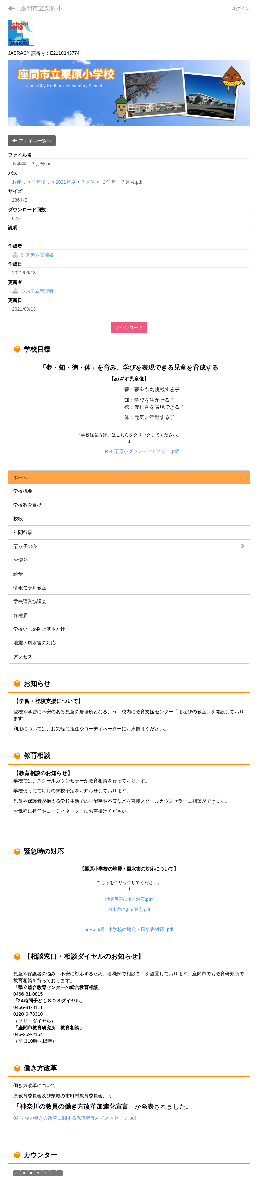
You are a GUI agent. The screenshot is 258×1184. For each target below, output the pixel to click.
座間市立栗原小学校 (47, 8)
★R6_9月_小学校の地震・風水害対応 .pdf (129, 929)
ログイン (240, 8)
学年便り (41, 182)
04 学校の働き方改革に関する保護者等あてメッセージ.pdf (74, 1118)
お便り (19, 182)
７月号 (88, 182)
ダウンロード (129, 327)
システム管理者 (33, 254)
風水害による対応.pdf (129, 909)
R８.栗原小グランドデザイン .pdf (141, 451)
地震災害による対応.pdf (128, 899)
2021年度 (66, 182)
